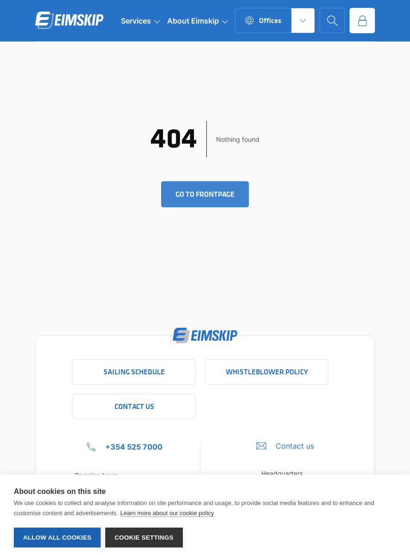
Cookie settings (144, 537)
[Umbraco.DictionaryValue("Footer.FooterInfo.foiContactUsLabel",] (285, 446)
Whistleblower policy (267, 372)
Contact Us (134, 406)
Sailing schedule (134, 372)
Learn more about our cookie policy (167, 513)
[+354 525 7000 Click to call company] (125, 446)
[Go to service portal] (362, 20)
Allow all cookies (57, 537)
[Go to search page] (332, 20)
